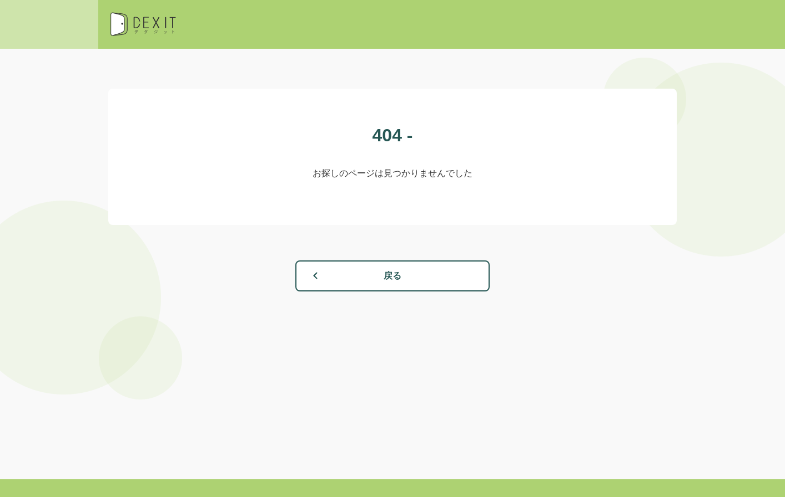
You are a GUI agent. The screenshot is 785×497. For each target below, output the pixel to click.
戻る (392, 275)
